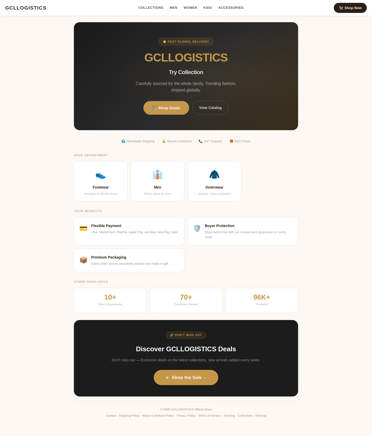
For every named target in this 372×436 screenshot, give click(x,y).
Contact (111, 415)
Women (190, 8)
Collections (150, 8)
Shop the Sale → (186, 377)
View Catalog (210, 108)
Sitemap (260, 415)
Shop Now (350, 8)
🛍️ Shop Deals (166, 108)
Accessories (231, 8)
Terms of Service (209, 415)
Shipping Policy (129, 415)
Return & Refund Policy (158, 415)
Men (173, 8)
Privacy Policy (186, 415)
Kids (208, 8)
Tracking (229, 415)
